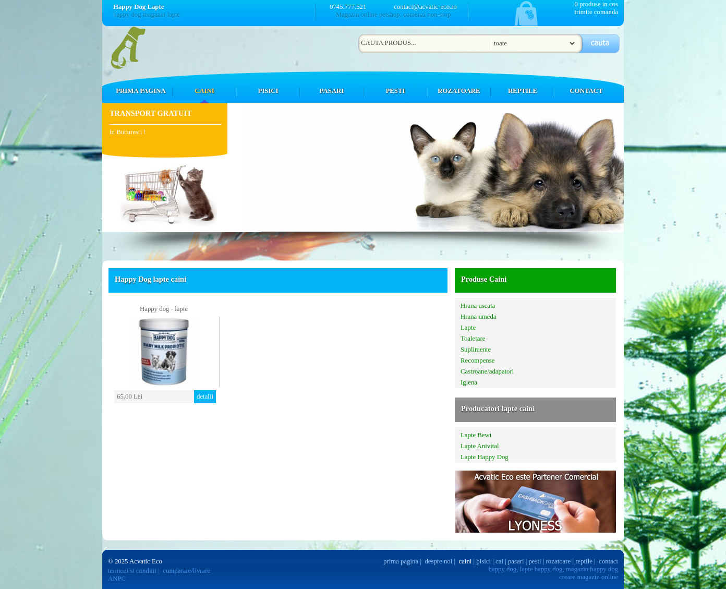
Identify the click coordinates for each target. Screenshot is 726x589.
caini (465, 561)
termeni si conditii (132, 570)
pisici (483, 561)
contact (608, 561)
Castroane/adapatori (487, 371)
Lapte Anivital (480, 446)
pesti (534, 561)
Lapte (468, 327)
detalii (205, 396)
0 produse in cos (596, 4)
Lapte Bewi (476, 435)
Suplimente (476, 349)
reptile (583, 561)
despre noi (438, 561)
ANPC (117, 578)
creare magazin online (588, 577)
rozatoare (558, 561)
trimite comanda (596, 12)
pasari (516, 561)
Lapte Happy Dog (485, 457)
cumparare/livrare (186, 570)
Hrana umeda (479, 316)
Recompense (477, 360)
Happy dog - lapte (164, 308)
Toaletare (473, 338)
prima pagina (400, 561)
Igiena (469, 382)
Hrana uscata (478, 305)
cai (499, 561)
